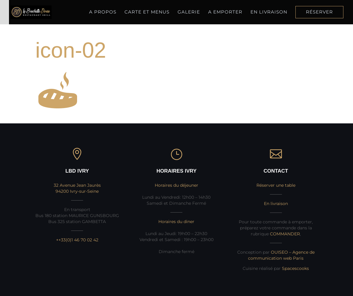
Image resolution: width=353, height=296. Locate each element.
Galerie (189, 12)
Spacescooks (295, 268)
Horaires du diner (176, 221)
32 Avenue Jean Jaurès (77, 185)
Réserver (319, 12)
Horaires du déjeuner (176, 185)
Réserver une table (275, 185)
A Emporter (225, 12)
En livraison (268, 12)
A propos (102, 12)
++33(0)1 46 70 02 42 (77, 240)
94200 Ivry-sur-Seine (77, 191)
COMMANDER (285, 234)
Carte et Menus (146, 12)
